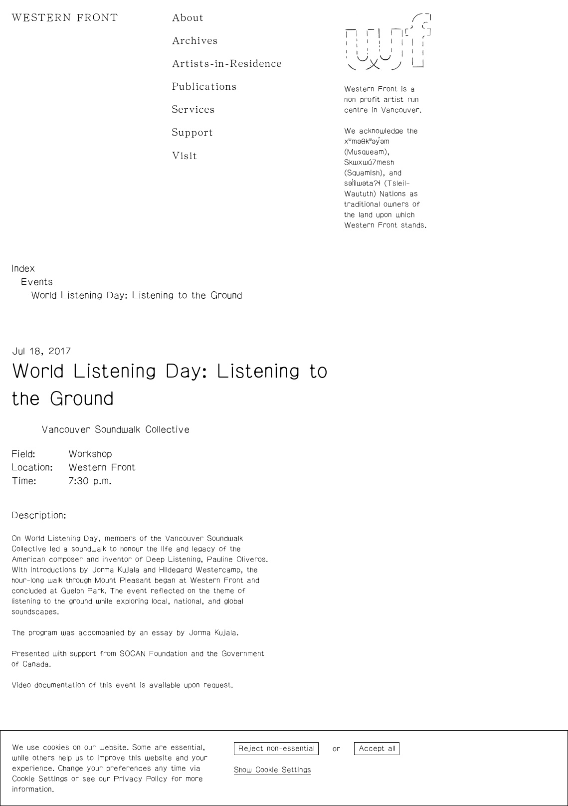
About (188, 17)
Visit (185, 156)
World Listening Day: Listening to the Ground (136, 295)
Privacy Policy (141, 779)
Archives (195, 40)
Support (193, 132)
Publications (204, 86)
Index (23, 268)
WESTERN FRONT (65, 17)
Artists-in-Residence (227, 63)
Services (193, 109)
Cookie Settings (283, 770)
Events (37, 282)
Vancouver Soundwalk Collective (115, 429)
